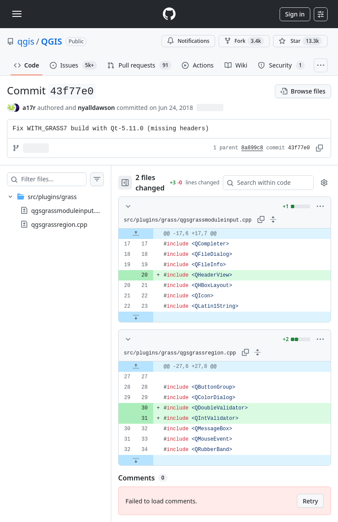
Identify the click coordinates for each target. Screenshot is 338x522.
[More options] (320, 206)
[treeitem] (58, 210)
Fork (244, 41)
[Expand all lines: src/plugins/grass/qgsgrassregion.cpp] (264, 352)
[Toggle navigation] (16, 13)
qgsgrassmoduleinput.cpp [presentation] (68, 210)
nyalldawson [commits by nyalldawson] (96, 107)
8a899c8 (252, 148)
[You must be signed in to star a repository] (300, 41)
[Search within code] (267, 183)
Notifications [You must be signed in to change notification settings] (188, 41)
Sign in (295, 14)
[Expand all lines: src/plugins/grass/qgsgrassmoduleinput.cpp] (279, 219)
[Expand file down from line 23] (142, 317)
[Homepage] (169, 14)
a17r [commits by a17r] (29, 107)
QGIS (51, 41)
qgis (25, 41)
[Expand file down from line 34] (142, 460)
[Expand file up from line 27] (142, 366)
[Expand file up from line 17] (142, 234)
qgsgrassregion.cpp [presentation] (59, 224)
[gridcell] (228, 234)
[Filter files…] (56, 179)
